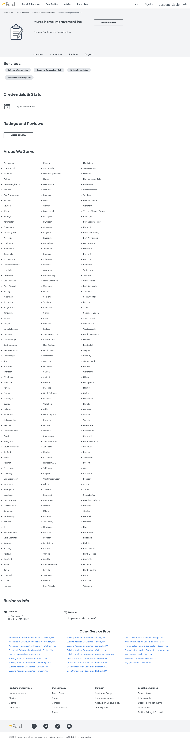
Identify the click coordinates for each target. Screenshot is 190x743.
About (55, 698)
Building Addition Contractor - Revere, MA (86, 642)
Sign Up (149, 4)
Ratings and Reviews (23, 123)
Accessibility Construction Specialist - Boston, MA (31, 637)
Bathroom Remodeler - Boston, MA (24, 654)
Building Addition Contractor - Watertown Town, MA (90, 654)
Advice (67, 4)
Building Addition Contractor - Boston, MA (28, 658)
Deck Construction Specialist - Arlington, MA (87, 658)
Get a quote (101, 707)
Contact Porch (59, 707)
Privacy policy (145, 698)
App (137, 4)
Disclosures (144, 707)
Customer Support (105, 693)
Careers (56, 702)
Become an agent (104, 698)
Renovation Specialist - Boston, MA (140, 658)
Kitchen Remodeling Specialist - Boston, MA (144, 642)
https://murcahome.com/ (82, 618)
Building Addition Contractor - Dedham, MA (28, 667)
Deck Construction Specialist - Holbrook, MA (87, 671)
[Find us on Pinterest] (45, 726)
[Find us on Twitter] (57, 726)
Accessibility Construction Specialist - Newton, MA (32, 642)
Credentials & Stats (22, 94)
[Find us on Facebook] (34, 726)
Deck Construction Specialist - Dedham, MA (87, 667)
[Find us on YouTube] (69, 726)
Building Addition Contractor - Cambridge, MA (30, 662)
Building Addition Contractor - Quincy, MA (86, 637)
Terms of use (144, 693)
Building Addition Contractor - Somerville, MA (87, 646)
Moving (12, 698)
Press (55, 712)
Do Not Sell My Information (151, 712)
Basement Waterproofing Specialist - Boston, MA (31, 650)
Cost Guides (52, 4)
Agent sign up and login (107, 702)
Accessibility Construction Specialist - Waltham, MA (32, 646)
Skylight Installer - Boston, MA (138, 662)
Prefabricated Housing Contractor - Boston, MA (146, 646)
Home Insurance (17, 693)
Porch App (82, 4)
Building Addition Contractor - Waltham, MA (87, 650)
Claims (12, 702)
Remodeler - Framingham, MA (138, 654)
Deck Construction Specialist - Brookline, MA (87, 662)
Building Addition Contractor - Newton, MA (28, 671)
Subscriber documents (150, 702)
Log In (173, 4)
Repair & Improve (31, 4)
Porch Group (58, 693)
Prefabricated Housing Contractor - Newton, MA (147, 650)
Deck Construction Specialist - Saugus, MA (144, 637)
